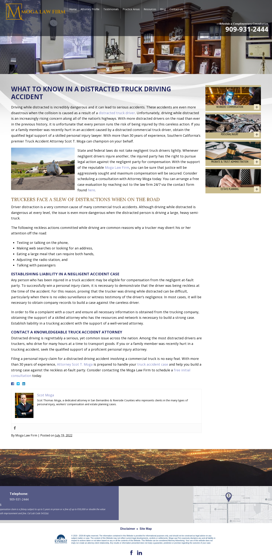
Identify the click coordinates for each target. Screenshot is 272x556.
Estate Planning (230, 198)
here (91, 190)
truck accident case (152, 364)
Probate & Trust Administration (229, 168)
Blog (163, 9)
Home (73, 9)
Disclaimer (127, 528)
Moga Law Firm (117, 167)
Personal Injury (229, 139)
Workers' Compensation (229, 109)
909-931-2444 (246, 29)
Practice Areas (131, 9)
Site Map (146, 528)
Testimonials (111, 9)
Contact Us (176, 9)
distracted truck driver (117, 113)
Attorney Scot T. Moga (75, 364)
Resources (150, 9)
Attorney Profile (90, 9)
